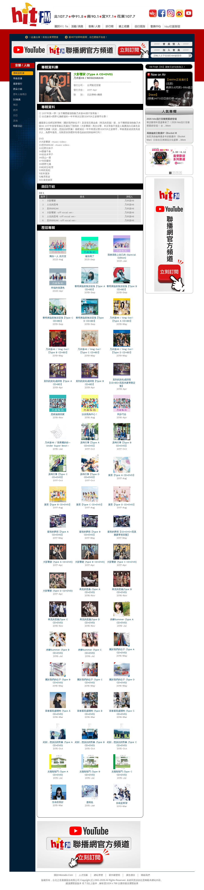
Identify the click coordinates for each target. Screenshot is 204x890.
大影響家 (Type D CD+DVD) (58, 590)
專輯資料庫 (18, 73)
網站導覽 (98, 875)
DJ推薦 (17, 99)
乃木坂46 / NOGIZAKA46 (89, 78)
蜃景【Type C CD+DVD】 (89, 504)
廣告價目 (130, 875)
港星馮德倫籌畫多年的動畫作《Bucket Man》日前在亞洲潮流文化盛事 (166, 136)
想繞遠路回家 (58, 414)
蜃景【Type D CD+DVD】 (121, 504)
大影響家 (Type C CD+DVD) (122, 562)
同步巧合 (121, 414)
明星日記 (17, 126)
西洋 (15, 110)
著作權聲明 (114, 875)
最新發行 (17, 83)
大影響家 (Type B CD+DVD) (90, 562)
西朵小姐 (17, 89)
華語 (15, 105)
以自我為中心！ (90, 414)
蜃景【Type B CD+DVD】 (57, 504)
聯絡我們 (145, 875)
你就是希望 (121, 803)
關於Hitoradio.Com (63, 875)
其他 (15, 120)
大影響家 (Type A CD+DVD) (58, 562)
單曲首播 (17, 78)
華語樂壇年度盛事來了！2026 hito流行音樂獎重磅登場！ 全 (168, 122)
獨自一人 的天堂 (57, 256)
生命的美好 (57, 802)
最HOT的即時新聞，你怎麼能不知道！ (88, 37)
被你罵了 (89, 256)
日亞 (15, 115)
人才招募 (83, 875)
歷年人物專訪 (20, 94)
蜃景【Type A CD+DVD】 (121, 475)
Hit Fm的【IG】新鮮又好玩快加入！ (167, 67)
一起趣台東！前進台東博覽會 (43, 37)
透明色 (89, 802)
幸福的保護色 (58, 287)
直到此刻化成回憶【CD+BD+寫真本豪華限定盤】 (121, 382)
